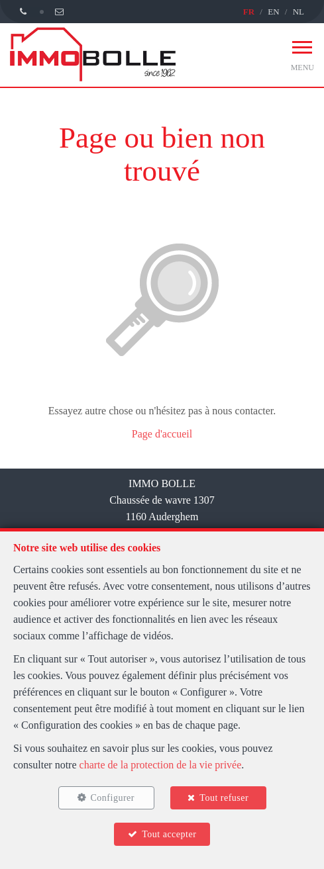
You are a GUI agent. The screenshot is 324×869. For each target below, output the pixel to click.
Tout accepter (169, 834)
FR (248, 12)
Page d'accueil (162, 433)
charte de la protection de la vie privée (161, 764)
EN (273, 12)
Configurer (113, 798)
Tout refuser (223, 798)
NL (298, 12)
